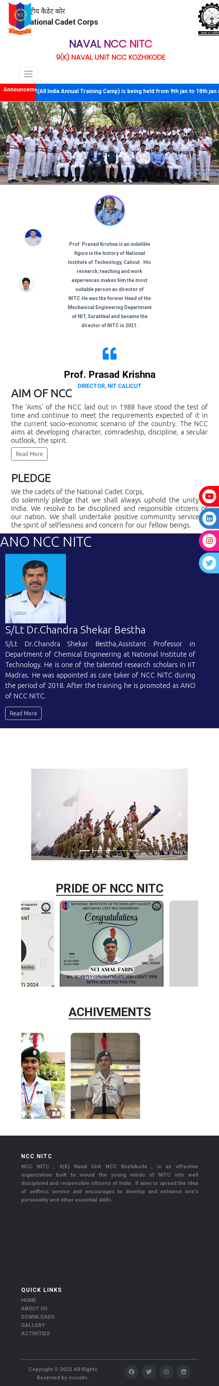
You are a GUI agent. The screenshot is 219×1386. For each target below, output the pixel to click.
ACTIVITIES (35, 1333)
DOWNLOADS (38, 1317)
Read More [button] (29, 454)
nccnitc (78, 1378)
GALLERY (33, 1325)
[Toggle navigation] (28, 74)
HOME (28, 1300)
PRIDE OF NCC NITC (109, 888)
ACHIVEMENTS (109, 1012)
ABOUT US (34, 1308)
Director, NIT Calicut (110, 386)
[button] (16, 143)
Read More (23, 713)
